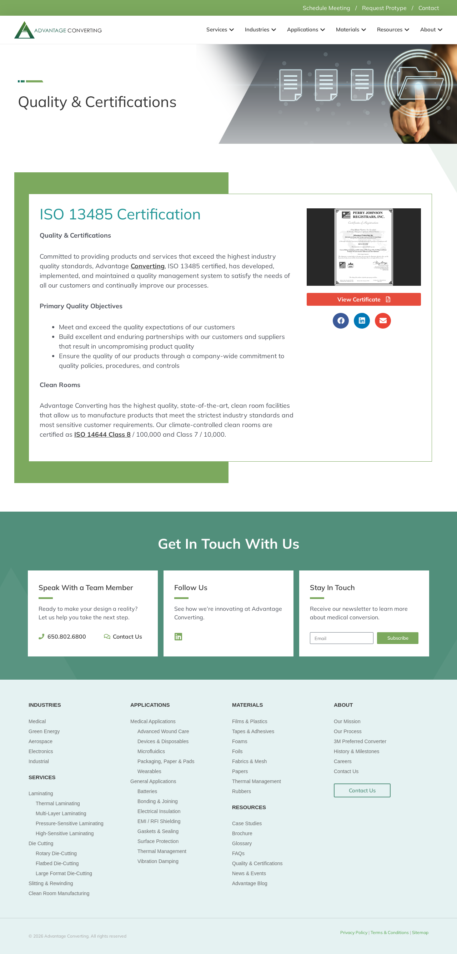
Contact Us (346, 771)
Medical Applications (153, 721)
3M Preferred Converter (360, 741)
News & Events (249, 873)
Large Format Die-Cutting (64, 873)
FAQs (238, 853)
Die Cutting (41, 843)
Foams (239, 741)
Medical (37, 721)
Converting (148, 266)
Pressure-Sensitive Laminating (70, 823)
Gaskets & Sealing (158, 831)
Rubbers (241, 791)
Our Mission (347, 721)
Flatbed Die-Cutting (57, 863)
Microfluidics (151, 751)
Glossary (242, 843)
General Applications (153, 781)
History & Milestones (357, 751)
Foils (237, 751)
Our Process (348, 731)
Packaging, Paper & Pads (166, 761)
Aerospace (40, 741)
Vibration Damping (158, 861)
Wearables (149, 771)
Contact (428, 7)
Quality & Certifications (257, 863)
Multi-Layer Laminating (61, 813)
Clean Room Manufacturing (59, 893)
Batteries (147, 791)
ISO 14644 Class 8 (102, 434)
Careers (343, 761)
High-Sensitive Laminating (65, 833)
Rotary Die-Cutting (56, 853)
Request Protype (384, 7)
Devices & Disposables (163, 741)
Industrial (39, 761)
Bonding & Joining (157, 801)
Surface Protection (158, 841)
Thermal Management (161, 851)
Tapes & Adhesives (253, 731)
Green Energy (44, 731)
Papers (240, 771)
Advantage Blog (249, 883)
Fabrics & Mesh (249, 761)
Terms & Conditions (390, 932)
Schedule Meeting (326, 7)
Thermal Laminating (58, 803)
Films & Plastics (249, 721)
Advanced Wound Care (163, 731)
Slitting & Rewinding (51, 883)
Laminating (41, 793)
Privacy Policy (353, 932)
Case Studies (247, 823)
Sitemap (419, 932)
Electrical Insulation (159, 811)
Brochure (242, 833)
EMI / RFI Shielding (159, 821)
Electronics (41, 751)
